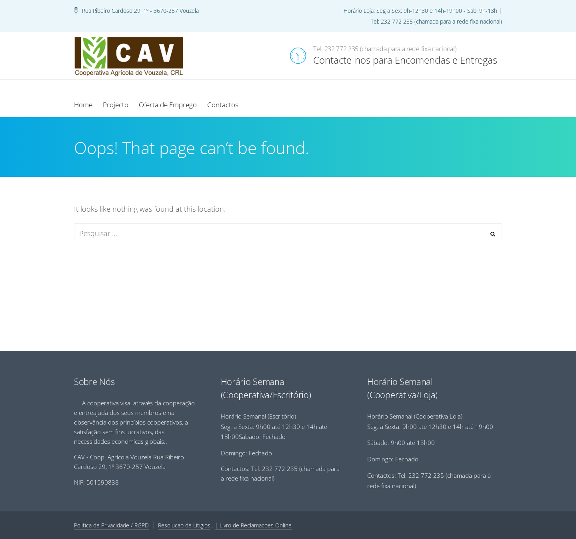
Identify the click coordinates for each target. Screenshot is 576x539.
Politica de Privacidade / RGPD (111, 525)
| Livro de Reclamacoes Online (253, 525)
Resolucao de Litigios (184, 525)
